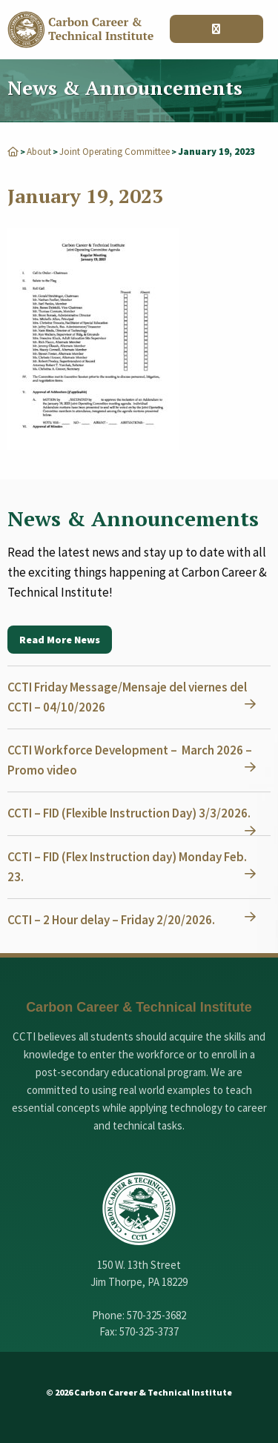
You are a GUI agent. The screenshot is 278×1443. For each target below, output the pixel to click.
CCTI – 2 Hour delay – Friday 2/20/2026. (111, 920)
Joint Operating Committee (114, 151)
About (39, 151)
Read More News (59, 639)
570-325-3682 (156, 1315)
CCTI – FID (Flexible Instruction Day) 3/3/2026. (129, 813)
